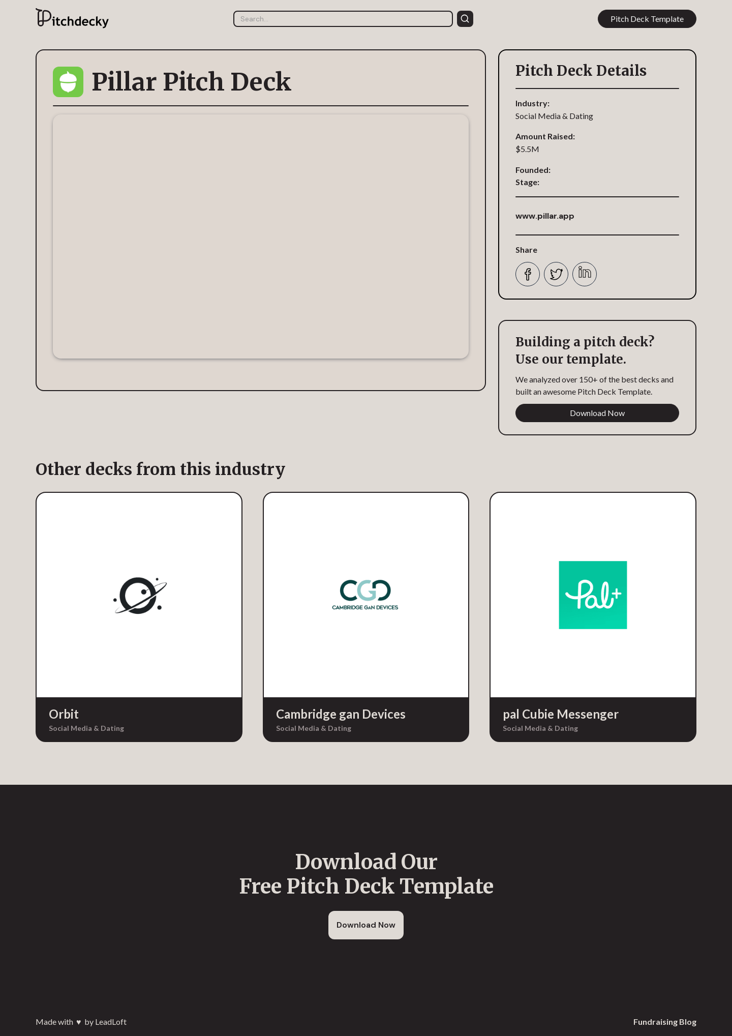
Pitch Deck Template (647, 18)
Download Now (597, 413)
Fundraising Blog (664, 1021)
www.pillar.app (544, 216)
